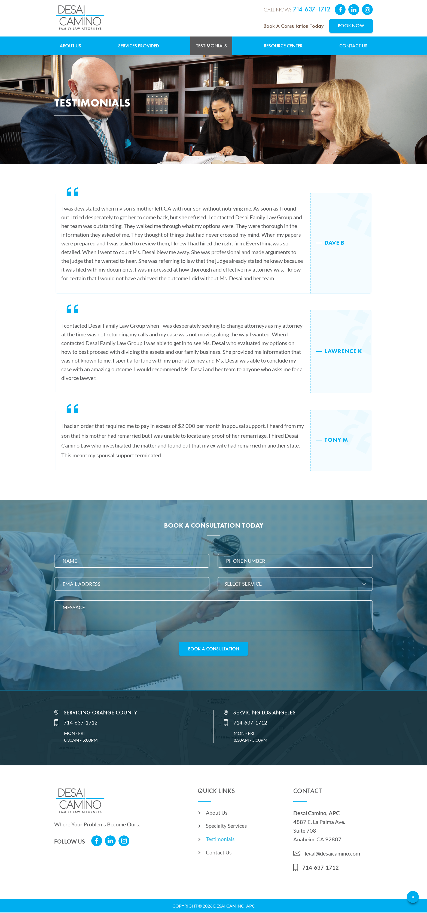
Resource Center (283, 46)
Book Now (351, 26)
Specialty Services (227, 827)
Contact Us (353, 46)
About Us (70, 46)
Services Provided (138, 46)
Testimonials (211, 46)
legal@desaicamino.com (332, 854)
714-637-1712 (312, 9)
